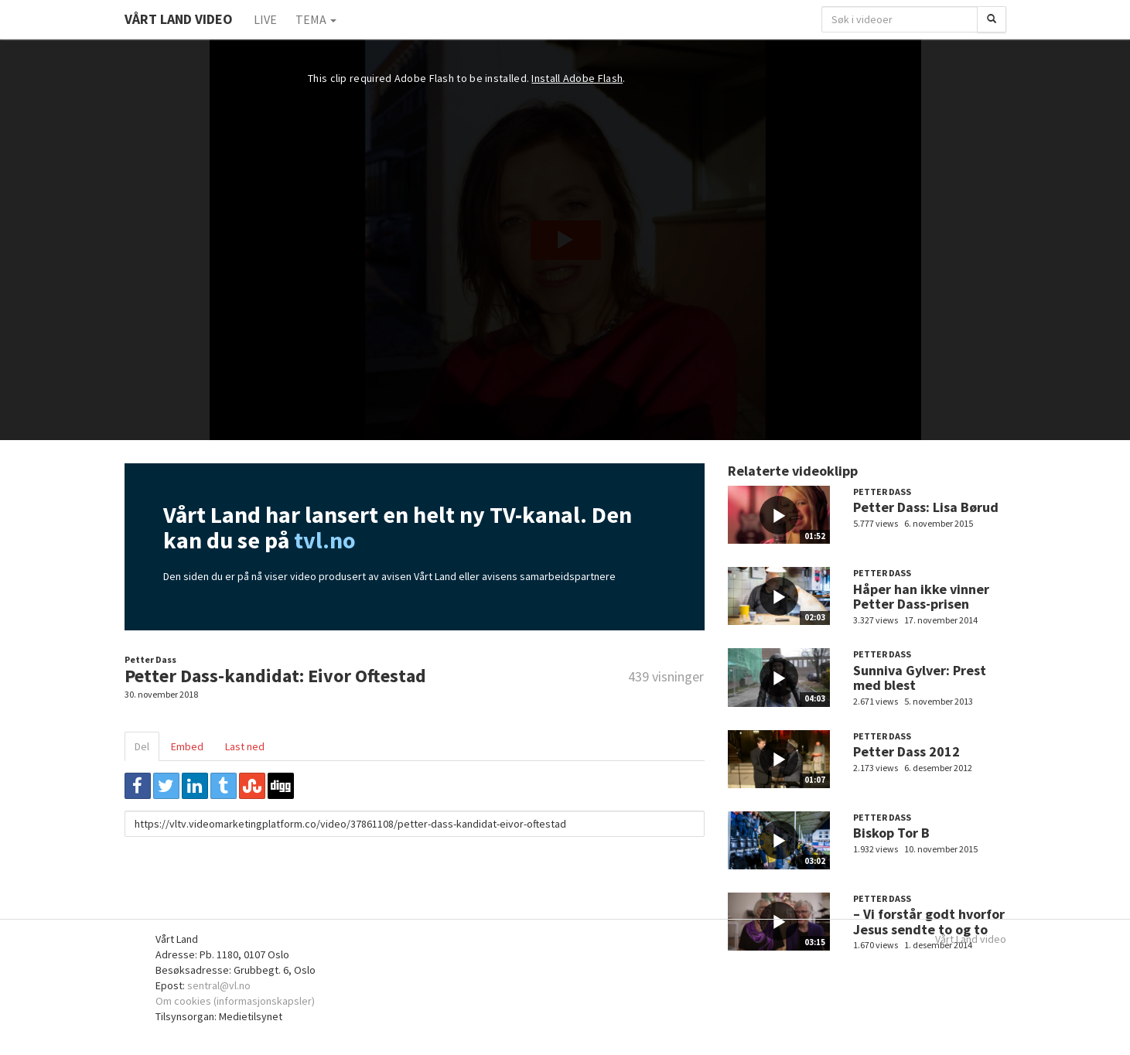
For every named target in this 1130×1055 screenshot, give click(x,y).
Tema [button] (315, 19)
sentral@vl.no (219, 985)
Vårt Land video (970, 939)
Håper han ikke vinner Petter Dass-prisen (921, 596)
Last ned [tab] (245, 746)
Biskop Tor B (891, 833)
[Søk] (991, 19)
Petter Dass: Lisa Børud (926, 507)
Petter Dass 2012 (906, 751)
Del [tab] (142, 746)
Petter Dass (150, 659)
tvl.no (325, 540)
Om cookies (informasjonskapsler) (235, 1001)
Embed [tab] (187, 746)
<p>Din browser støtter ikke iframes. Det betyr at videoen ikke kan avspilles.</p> (565, 239)
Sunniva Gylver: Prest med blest (919, 678)
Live (265, 19)
